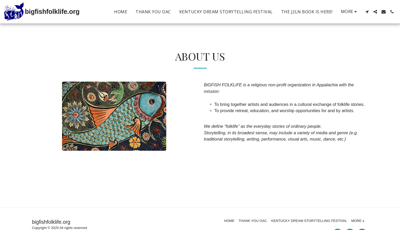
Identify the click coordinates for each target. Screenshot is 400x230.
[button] (367, 12)
